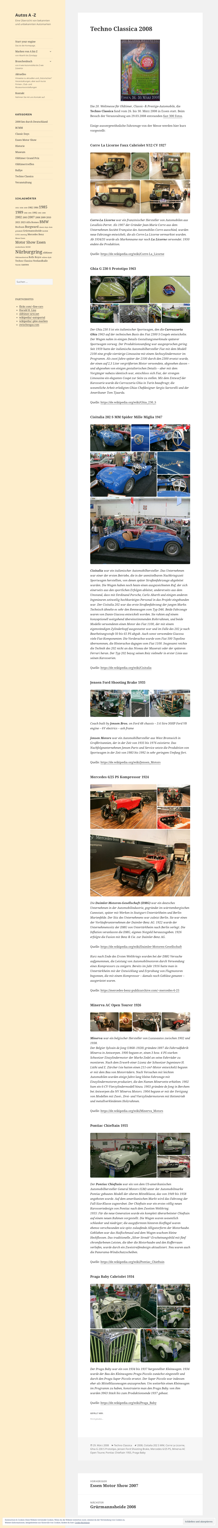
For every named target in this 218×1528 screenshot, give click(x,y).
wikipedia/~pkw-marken (33, 321)
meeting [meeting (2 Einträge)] (23, 235)
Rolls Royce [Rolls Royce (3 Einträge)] (35, 257)
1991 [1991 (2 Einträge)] (30, 213)
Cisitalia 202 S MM (154, 1445)
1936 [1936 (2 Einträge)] (21, 208)
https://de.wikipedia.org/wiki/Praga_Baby (129, 1403)
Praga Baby (138, 1452)
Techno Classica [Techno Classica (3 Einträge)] (23, 260)
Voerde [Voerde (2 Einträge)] (18, 265)
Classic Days (22, 134)
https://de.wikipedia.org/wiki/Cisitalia (126, 668)
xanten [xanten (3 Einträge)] (25, 264)
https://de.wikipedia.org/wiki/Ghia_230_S (128, 402)
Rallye (19, 170)
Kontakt (34, 95)
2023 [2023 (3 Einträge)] (23, 222)
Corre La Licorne (175, 1445)
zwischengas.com (29, 324)
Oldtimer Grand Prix (27, 158)
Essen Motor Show (25, 140)
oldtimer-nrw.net (29, 313)
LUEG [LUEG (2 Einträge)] (17, 235)
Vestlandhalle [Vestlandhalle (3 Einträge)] (40, 260)
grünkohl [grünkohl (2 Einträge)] (18, 231)
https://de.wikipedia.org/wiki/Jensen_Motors (131, 762)
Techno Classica (24, 176)
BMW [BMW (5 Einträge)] (44, 221)
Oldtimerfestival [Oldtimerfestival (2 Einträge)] (21, 257)
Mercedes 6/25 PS (160, 1449)
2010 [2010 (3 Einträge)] (48, 217)
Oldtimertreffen (24, 164)
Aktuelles (34, 81)
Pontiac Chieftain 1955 (118, 1452)
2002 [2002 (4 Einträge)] (18, 217)
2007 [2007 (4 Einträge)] (31, 217)
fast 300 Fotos (172, 116)
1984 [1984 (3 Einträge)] (35, 207)
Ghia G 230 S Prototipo (103, 1449)
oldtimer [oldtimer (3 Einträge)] (47, 252)
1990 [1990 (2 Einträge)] (25, 213)
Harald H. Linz (27, 310)
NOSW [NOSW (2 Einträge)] (28, 247)
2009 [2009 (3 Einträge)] (43, 217)
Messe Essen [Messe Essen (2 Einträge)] (20, 238)
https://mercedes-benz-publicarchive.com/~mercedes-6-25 (140, 990)
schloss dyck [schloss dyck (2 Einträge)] (46, 257)
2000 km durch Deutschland (31, 121)
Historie (20, 146)
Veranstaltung (23, 182)
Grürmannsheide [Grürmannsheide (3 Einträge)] (32, 230)
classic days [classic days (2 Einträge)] (43, 227)
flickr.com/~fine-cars (31, 306)
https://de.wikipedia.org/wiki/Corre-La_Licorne (132, 254)
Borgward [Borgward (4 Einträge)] (32, 227)
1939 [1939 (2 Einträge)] (25, 208)
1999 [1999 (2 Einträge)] (44, 213)
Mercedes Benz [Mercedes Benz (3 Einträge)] (36, 234)
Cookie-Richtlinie (82, 1522)
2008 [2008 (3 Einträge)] (37, 217)
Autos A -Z (25, 15)
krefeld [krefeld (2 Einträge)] (45, 231)
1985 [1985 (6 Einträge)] (43, 206)
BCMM (19, 127)
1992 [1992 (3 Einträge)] (34, 212)
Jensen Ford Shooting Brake (133, 1449)
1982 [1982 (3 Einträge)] (30, 207)
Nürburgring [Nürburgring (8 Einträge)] (28, 252)
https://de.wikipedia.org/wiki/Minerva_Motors (132, 1111)
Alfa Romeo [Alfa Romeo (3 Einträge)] (32, 222)
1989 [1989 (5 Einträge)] (19, 212)
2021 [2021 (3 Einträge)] (17, 222)
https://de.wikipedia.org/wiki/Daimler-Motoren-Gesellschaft (141, 947)
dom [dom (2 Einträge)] (50, 227)
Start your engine (34, 43)
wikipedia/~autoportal (32, 317)
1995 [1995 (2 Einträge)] (39, 213)
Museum (20, 152)
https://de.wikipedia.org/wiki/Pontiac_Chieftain (132, 1262)
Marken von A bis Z (31, 53)
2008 (140, 1445)
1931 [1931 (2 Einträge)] (17, 208)
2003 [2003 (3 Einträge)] (25, 217)
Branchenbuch (31, 65)
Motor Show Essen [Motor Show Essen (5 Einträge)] (30, 242)
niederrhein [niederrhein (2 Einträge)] (20, 247)
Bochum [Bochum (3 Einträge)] (19, 227)
